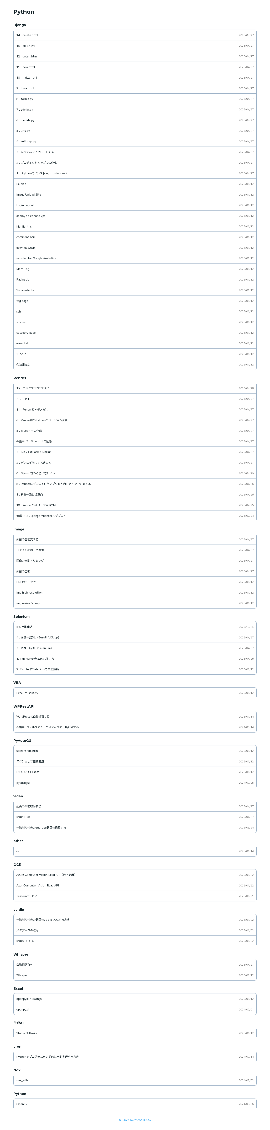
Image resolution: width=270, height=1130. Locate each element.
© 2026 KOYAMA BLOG (135, 1120)
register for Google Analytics (36, 258)
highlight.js (24, 226)
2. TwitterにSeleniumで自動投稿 (37, 669)
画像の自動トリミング (30, 560)
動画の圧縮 (23, 817)
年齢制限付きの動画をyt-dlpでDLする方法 (43, 919)
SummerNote (25, 290)
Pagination (23, 279)
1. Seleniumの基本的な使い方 (35, 659)
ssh (18, 311)
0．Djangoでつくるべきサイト (35, 473)
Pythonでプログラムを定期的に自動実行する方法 (47, 1056)
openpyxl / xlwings (29, 999)
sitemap (21, 322)
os (17, 851)
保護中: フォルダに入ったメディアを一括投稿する (47, 727)
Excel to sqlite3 (27, 693)
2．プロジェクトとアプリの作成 (36, 162)
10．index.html (26, 77)
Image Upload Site (28, 194)
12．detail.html (27, 56)
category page (26, 332)
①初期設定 (23, 364)
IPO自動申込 (24, 627)
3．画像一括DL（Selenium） (34, 648)
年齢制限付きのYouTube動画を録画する (41, 827)
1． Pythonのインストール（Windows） (42, 173)
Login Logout (25, 205)
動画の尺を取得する (28, 806)
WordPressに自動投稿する (33, 716)
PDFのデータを (26, 582)
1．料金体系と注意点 (29, 494)
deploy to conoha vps (30, 216)
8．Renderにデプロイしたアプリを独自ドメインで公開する (53, 484)
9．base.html (25, 88)
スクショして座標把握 (30, 761)
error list (22, 343)
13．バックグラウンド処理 (33, 388)
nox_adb (22, 1080)
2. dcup (21, 354)
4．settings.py (26, 141)
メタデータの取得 (27, 930)
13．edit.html (25, 46)
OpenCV (22, 1104)
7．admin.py (24, 109)
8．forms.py (24, 99)
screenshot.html (27, 751)
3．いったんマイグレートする (35, 152)
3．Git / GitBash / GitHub (33, 452)
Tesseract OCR (26, 896)
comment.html (26, 237)
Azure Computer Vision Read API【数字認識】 (46, 875)
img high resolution (29, 592)
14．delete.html (27, 35)
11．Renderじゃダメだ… (32, 409)
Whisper (21, 975)
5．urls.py (23, 130)
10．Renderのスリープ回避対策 (36, 505)
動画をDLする (25, 941)
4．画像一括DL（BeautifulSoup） (38, 637)
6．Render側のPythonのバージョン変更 (42, 420)
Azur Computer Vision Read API (37, 885)
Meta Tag (22, 269)
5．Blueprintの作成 (29, 430)
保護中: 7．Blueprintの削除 (34, 441)
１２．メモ (23, 399)
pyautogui (23, 783)
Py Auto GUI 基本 (27, 772)
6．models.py (25, 120)
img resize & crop (28, 603)
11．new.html (25, 67)
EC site (21, 184)
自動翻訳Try (24, 964)
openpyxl (22, 1009)
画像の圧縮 (23, 571)
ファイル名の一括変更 (30, 550)
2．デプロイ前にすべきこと (33, 462)
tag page (22, 301)
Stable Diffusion (27, 1033)
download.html (26, 247)
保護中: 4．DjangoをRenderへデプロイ (41, 516)
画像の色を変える (27, 539)
